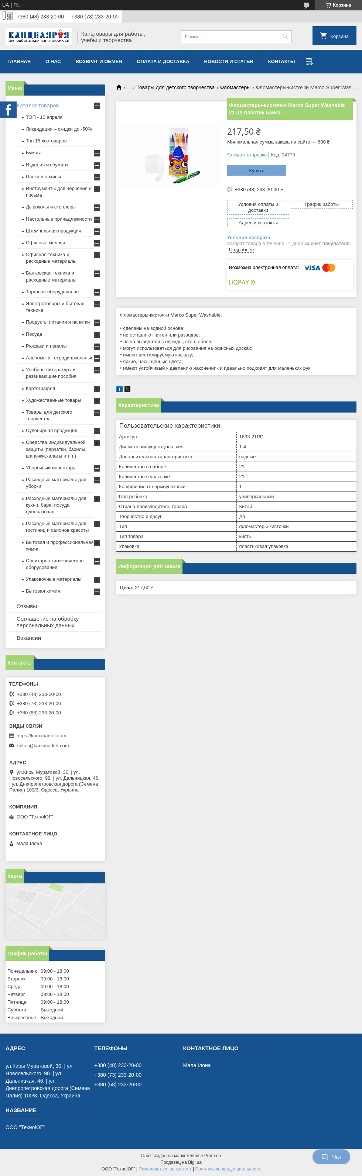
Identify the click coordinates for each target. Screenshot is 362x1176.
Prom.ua (212, 1155)
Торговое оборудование (52, 291)
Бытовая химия (43, 591)
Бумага (33, 152)
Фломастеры (235, 87)
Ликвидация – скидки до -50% (59, 129)
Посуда (34, 334)
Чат (331, 1156)
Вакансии (29, 638)
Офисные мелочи (45, 242)
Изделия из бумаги (47, 165)
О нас (53, 61)
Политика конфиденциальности (227, 1169)
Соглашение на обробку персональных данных (48, 621)
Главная (19, 61)
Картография (40, 388)
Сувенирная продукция (51, 430)
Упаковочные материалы (53, 579)
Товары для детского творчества (176, 87)
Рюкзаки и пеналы (46, 346)
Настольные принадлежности (59, 219)
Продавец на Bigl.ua (181, 1162)
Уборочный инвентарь (50, 467)
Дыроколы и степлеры (51, 207)
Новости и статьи (228, 61)
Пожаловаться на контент (165, 1169)
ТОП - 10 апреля (44, 117)
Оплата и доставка (163, 61)
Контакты (281, 61)
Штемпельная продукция (53, 231)
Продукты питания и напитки (58, 322)
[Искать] (285, 36)
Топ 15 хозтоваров (46, 141)
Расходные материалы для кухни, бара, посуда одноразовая (56, 505)
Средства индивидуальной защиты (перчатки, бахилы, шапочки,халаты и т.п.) (56, 448)
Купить (256, 170)
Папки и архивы (43, 176)
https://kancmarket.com (41, 735)
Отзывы (27, 606)
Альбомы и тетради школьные (59, 358)
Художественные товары (53, 400)
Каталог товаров (38, 105)
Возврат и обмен (99, 61)
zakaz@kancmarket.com (42, 745)
